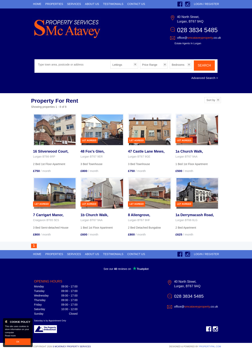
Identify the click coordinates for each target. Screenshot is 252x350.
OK (17, 342)
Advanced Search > (204, 78)
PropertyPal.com (210, 346)
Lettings (117, 64)
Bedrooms (178, 64)
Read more (10, 335)
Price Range (149, 64)
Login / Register (206, 4)
